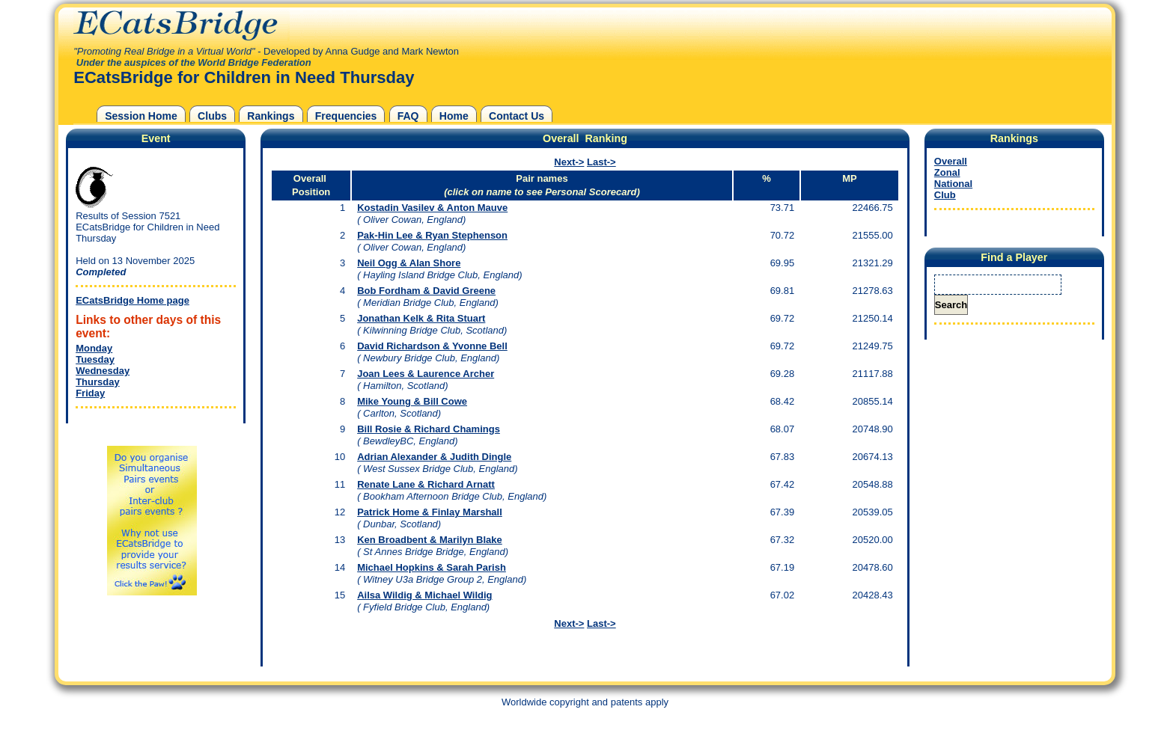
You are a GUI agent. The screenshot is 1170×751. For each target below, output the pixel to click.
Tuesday (95, 359)
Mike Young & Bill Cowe (412, 401)
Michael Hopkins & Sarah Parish (431, 567)
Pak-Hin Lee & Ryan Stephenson (432, 235)
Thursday (98, 381)
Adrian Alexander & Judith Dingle (434, 456)
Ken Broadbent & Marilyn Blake (429, 539)
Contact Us (516, 116)
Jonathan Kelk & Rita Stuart (421, 318)
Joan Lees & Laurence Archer (425, 373)
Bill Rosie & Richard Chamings (428, 429)
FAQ (408, 116)
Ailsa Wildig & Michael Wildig (424, 595)
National (953, 183)
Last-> (601, 162)
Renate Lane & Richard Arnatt (426, 484)
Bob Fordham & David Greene (426, 290)
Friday (90, 393)
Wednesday (103, 370)
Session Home (141, 116)
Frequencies (346, 116)
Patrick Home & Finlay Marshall (429, 512)
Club (945, 194)
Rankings (270, 116)
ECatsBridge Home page (132, 300)
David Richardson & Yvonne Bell (432, 346)
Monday (94, 348)
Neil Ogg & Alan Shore (408, 263)
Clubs (212, 116)
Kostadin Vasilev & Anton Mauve (432, 207)
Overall (950, 161)
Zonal (947, 172)
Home (454, 116)
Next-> (569, 162)
